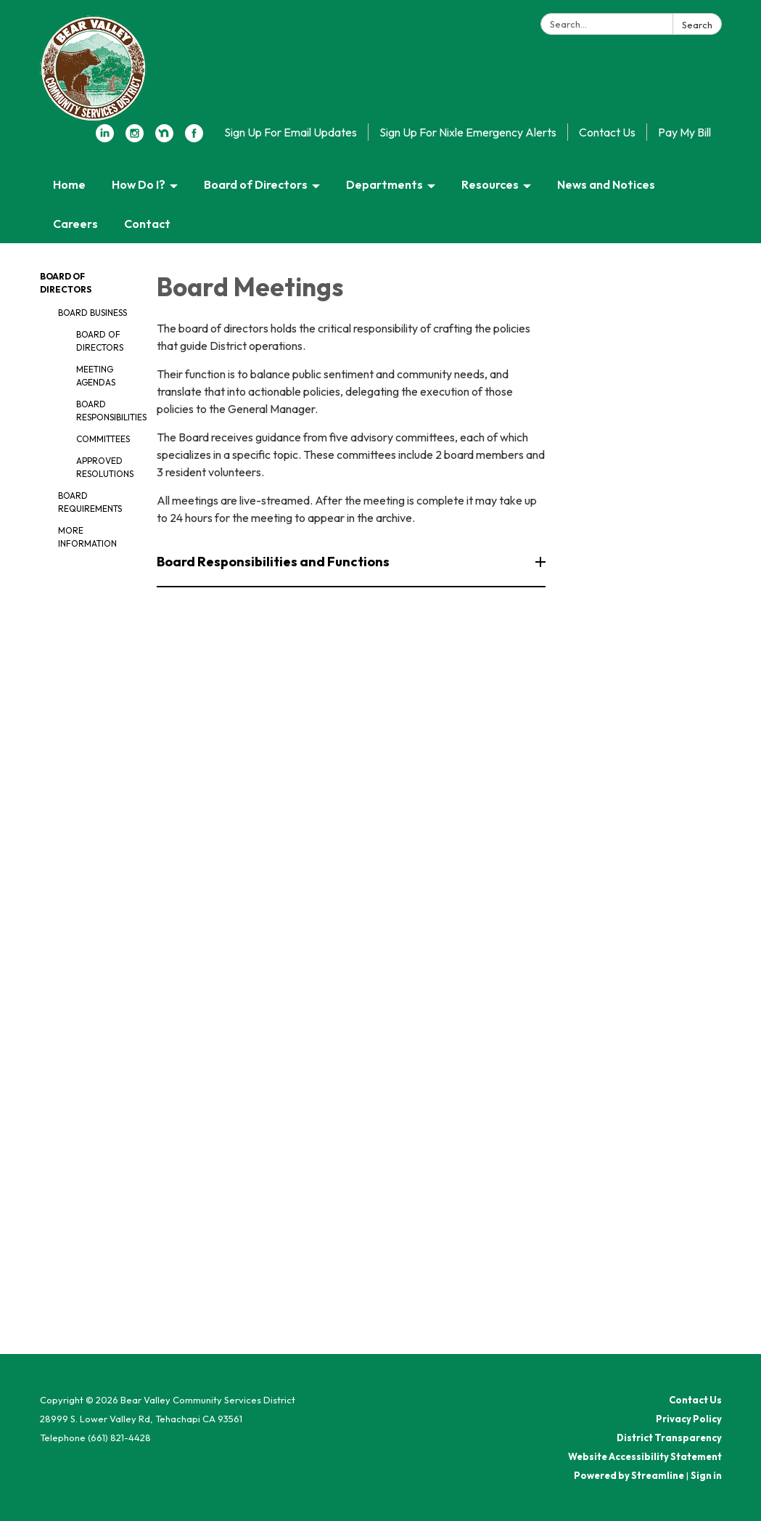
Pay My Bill (684, 132)
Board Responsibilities (106, 411)
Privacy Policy (689, 1418)
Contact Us (607, 132)
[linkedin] (105, 138)
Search (697, 24)
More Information (87, 537)
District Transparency (669, 1437)
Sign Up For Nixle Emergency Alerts (467, 132)
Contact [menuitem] (147, 223)
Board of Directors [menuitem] (256, 184)
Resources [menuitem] (490, 184)
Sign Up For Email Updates (290, 132)
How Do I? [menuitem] (138, 184)
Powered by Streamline (629, 1475)
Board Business (92, 312)
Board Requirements (90, 502)
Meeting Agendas (95, 376)
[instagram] (135, 138)
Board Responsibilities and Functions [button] (274, 561)
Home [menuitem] (69, 184)
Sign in (706, 1475)
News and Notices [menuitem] (606, 184)
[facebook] (194, 138)
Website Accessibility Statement (645, 1456)
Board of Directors (99, 341)
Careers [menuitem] (75, 223)
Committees (103, 438)
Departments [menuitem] (384, 184)
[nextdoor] (164, 138)
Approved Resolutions (104, 467)
